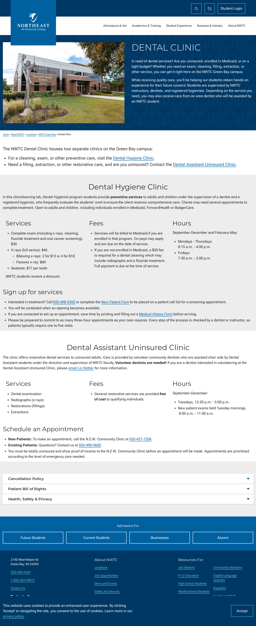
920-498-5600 (90, 445)
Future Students (33, 538)
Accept (242, 611)
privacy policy (13, 616)
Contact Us (18, 588)
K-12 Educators (188, 575)
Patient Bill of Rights (27, 489)
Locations (31, 134)
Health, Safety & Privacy (30, 499)
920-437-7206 (140, 439)
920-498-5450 (64, 302)
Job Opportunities (106, 575)
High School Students (192, 583)
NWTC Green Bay (47, 134)
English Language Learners (225, 578)
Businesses (160, 538)
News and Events (105, 583)
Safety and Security (107, 591)
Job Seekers (186, 567)
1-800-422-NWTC (23, 580)
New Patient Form (115, 302)
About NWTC (17, 134)
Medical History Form (155, 314)
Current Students (96, 538)
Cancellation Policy (26, 479)
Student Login (231, 8)
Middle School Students (194, 591)
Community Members (227, 567)
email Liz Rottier (81, 368)
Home (6, 134)
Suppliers (219, 588)
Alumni (222, 538)
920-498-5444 (21, 572)
